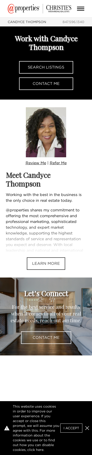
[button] (87, 428)
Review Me (36, 163)
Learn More (46, 263)
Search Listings (46, 67)
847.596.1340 (73, 22)
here (39, 450)
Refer (58, 163)
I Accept (71, 428)
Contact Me (46, 83)
